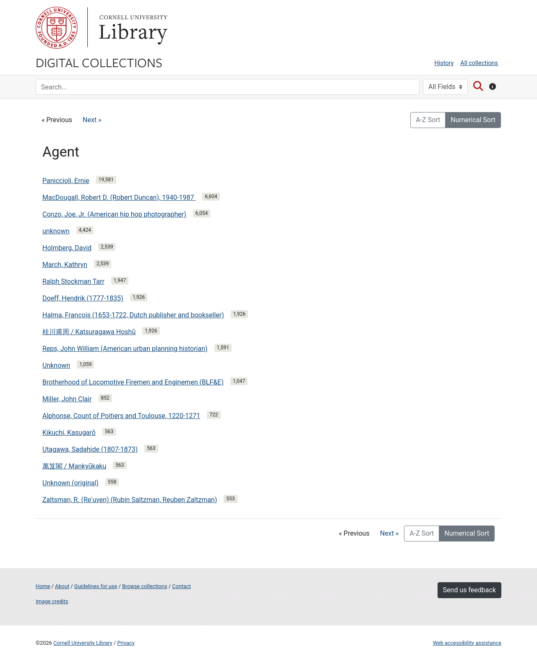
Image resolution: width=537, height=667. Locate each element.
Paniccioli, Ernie (65, 181)
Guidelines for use (95, 586)
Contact (181, 586)
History (444, 63)
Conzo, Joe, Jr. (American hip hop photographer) (114, 214)
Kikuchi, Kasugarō (69, 433)
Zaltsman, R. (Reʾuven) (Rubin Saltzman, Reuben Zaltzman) (129, 500)
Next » (92, 120)
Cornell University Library (82, 643)
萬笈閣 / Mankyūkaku (74, 466)
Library (132, 28)
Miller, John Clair (67, 399)
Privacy (125, 643)
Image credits (52, 601)
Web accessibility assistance (467, 643)
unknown (56, 231)
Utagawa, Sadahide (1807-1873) (90, 449)
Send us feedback (469, 590)
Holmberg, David (66, 248)
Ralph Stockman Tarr (73, 281)
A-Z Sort (428, 120)
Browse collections (144, 586)
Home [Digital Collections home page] (43, 586)
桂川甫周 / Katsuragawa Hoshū (89, 332)
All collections (479, 63)
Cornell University (57, 28)
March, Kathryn (64, 265)
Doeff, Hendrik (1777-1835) (82, 298)
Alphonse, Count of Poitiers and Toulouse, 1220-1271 (121, 416)
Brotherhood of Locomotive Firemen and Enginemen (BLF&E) (133, 382)
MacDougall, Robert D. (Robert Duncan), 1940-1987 (119, 197)
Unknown (56, 365)
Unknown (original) (70, 483)
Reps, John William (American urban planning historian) (125, 349)
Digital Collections (99, 62)
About (62, 586)
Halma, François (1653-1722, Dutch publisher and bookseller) (133, 315)
